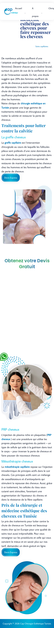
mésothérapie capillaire (17, 466)
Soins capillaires (41, 46)
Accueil (18, 8)
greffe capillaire (13, 142)
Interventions (46, 42)
